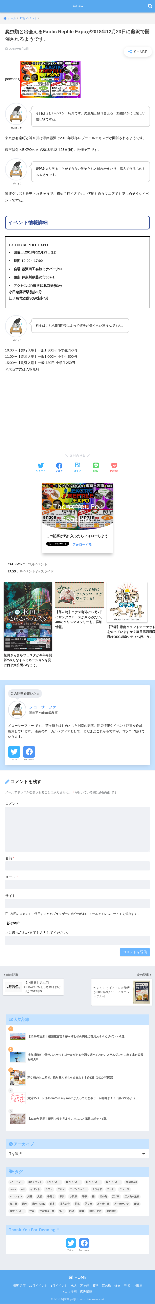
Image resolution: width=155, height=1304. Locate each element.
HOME (78, 1277)
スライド (47, 571)
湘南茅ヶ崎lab (78, 6)
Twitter (14, 760)
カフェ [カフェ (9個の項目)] (48, 1189)
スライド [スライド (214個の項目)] (97, 1189)
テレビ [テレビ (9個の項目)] (110, 1189)
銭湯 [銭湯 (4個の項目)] (71, 1211)
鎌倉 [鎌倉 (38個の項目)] (81, 1211)
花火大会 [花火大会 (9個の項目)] (65, 1204)
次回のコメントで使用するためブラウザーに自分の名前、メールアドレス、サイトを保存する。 (75, 914)
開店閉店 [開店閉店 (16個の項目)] (111, 1211)
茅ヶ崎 (84, 1286)
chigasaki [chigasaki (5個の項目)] (131, 1182)
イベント (28, 571)
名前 (9, 859)
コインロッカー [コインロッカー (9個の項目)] (78, 1189)
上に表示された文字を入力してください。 (37, 934)
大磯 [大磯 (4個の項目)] (29, 1197)
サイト (10, 897)
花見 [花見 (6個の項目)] (77, 1204)
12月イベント (37, 564)
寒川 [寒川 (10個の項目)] (62, 1197)
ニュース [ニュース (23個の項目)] (124, 1189)
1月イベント (59, 1286)
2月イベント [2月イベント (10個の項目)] (16, 1182)
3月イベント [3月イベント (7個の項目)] (35, 1182)
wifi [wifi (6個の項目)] (23, 1189)
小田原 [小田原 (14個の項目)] (73, 1197)
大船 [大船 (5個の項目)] (39, 1197)
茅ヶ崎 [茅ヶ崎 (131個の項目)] (88, 1204)
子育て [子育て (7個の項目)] (50, 1197)
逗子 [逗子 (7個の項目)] (61, 1211)
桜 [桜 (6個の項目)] (93, 1197)
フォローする (82, 544)
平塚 (127, 1286)
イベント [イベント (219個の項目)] (35, 1189)
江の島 (106, 1286)
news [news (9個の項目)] (13, 1189)
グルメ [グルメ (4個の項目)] (61, 1189)
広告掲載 (86, 1292)
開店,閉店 (19, 1286)
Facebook (29, 760)
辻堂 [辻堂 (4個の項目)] (31, 1211)
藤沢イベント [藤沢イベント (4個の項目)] (17, 1211)
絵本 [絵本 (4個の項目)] (52, 1204)
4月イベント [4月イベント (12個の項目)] (54, 1182)
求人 (74, 1286)
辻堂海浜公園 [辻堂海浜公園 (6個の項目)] (47, 1211)
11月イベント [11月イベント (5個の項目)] (93, 1182)
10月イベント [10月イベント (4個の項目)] (73, 1182)
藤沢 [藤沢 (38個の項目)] (136, 1204)
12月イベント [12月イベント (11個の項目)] (113, 1182)
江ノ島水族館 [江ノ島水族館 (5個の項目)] (132, 1197)
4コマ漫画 (70, 1292)
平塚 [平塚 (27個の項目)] (84, 1197)
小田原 (137, 1286)
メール (11, 878)
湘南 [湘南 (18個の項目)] (24, 1204)
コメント (12, 805)
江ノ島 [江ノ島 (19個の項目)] (115, 1197)
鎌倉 (117, 1286)
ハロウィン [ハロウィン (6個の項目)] (16, 1197)
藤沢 (96, 1286)
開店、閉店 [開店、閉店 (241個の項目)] (95, 1211)
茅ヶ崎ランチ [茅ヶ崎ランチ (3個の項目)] (121, 1204)
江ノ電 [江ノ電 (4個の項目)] (13, 1204)
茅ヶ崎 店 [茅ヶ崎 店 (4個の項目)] (103, 1204)
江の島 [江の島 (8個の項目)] (103, 1197)
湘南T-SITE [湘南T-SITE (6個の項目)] (38, 1204)
